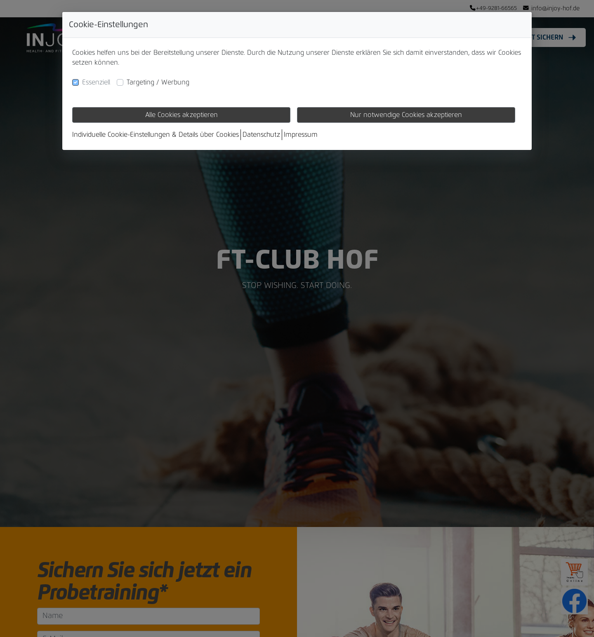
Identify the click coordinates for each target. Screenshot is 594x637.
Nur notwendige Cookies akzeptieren (406, 115)
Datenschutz (261, 134)
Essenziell (96, 82)
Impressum (301, 134)
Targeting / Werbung (158, 82)
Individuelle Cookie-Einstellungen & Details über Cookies (155, 134)
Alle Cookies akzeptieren (181, 115)
